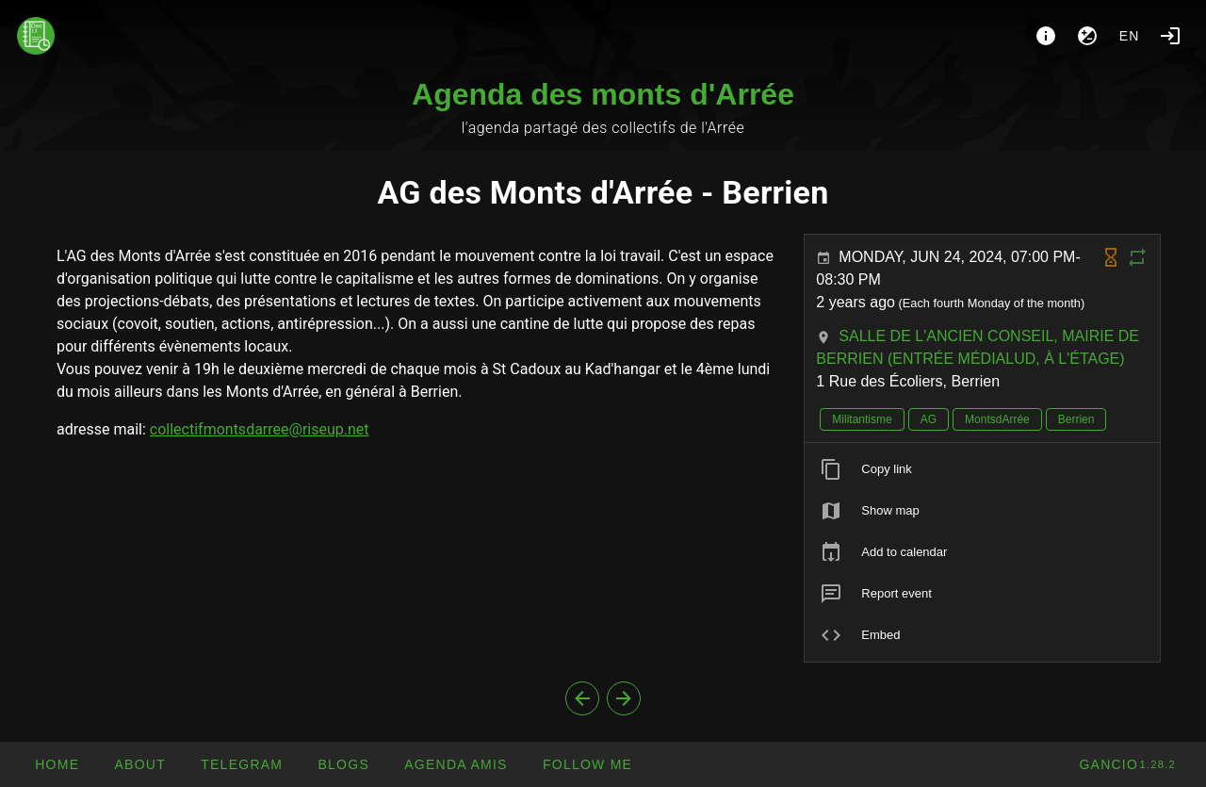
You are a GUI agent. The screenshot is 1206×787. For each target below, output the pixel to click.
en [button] (1129, 35)
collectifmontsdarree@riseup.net (259, 429)
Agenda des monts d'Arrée (603, 94)
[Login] (1170, 36)
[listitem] (982, 469)
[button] (455, 764)
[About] (1046, 36)
